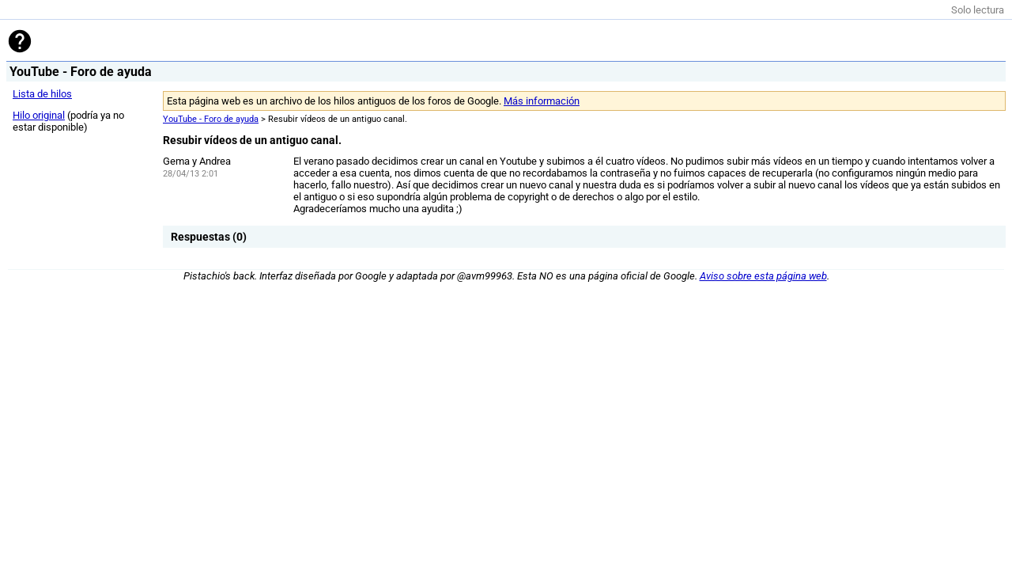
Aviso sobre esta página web (763, 276)
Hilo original (39, 115)
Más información (542, 101)
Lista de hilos (42, 94)
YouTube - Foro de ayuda (211, 119)
